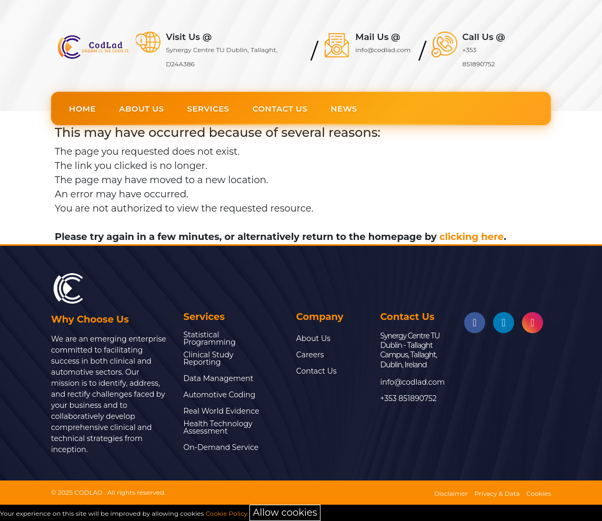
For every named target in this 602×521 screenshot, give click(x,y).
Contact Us (280, 109)
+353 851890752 (408, 398)
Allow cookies (285, 512)
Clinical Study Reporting (209, 358)
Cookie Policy (227, 513)
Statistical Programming (210, 338)
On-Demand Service (221, 447)
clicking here (471, 237)
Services (208, 109)
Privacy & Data (497, 493)
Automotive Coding (220, 394)
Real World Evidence (221, 411)
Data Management (219, 378)
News (343, 109)
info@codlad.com (412, 382)
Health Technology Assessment (218, 427)
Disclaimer (451, 493)
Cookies (538, 493)
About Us (141, 109)
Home (82, 109)
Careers (310, 354)
